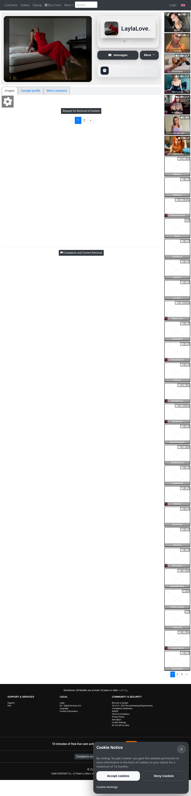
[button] (183, 5)
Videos (25, 5)
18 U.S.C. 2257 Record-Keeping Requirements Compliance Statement (132, 707)
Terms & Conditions (120, 714)
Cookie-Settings (119, 722)
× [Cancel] (181, 749)
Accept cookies (118, 776)
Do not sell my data (120, 725)
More (67, 5)
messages (118, 55)
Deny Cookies (164, 776)
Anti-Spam (116, 719)
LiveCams (11, 5)
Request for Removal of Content (81, 110)
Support (11, 703)
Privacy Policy (118, 717)
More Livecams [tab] (57, 90)
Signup (37, 5)
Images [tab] (10, 90)
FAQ (9, 705)
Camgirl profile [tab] (30, 90)
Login (172, 5)
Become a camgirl (120, 703)
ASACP (115, 711)
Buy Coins (53, 5)
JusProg (122, 690)
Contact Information (69, 711)
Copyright (64, 708)
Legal (62, 703)
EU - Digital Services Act (70, 705)
